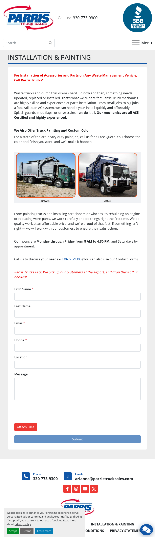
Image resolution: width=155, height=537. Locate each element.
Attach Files (25, 427)
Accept (13, 531)
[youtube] (85, 489)
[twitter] (94, 489)
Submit (77, 439)
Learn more (44, 531)
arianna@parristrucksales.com (104, 478)
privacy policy (23, 524)
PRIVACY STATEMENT (126, 530)
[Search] (29, 43)
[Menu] (136, 42)
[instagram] (76, 489)
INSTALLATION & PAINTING (112, 524)
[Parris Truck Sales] (77, 507)
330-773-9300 (84, 17)
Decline (27, 531)
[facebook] (67, 489)
